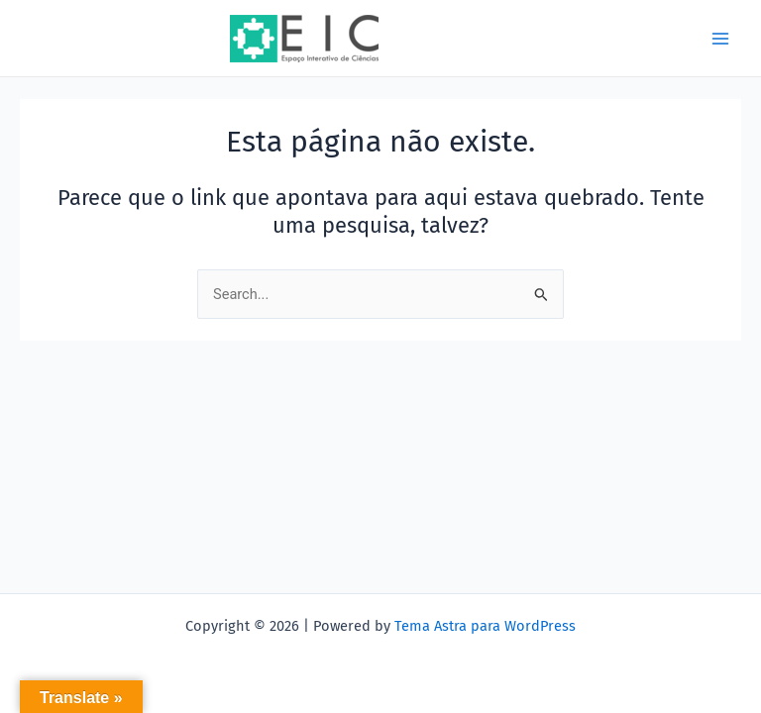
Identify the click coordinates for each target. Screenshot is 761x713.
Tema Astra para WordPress (485, 626)
